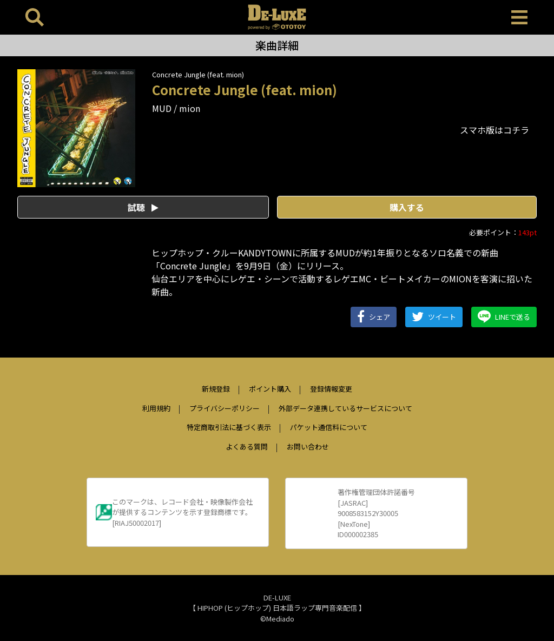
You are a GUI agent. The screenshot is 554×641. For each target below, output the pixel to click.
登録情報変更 (331, 389)
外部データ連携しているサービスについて (345, 408)
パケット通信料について (328, 427)
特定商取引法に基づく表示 (229, 427)
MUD (162, 108)
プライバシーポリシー (224, 408)
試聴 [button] (143, 207)
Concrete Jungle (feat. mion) (198, 74)
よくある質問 (247, 446)
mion (189, 108)
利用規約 (156, 408)
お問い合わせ (308, 446)
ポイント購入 (270, 389)
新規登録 (216, 389)
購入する (407, 207)
